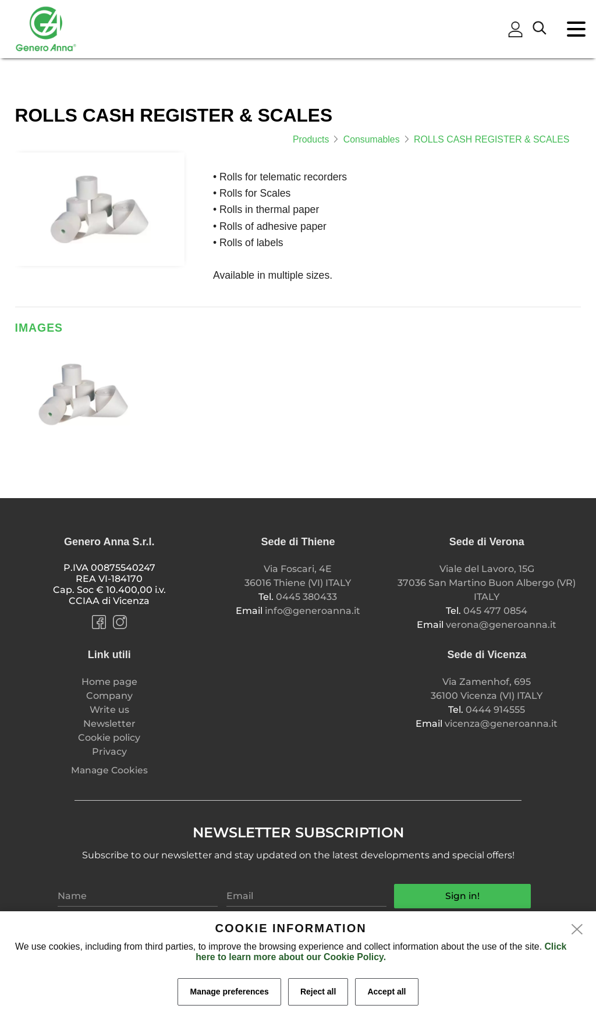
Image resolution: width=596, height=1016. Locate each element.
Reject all (318, 991)
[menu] (581, 34)
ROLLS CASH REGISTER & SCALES (491, 139)
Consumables (371, 139)
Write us (109, 709)
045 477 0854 (495, 610)
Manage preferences (229, 991)
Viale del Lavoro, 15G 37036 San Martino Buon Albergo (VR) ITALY (487, 582)
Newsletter (109, 723)
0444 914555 (495, 709)
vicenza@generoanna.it (501, 723)
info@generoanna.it (312, 610)
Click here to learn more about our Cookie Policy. (381, 952)
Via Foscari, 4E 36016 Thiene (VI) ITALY (297, 575)
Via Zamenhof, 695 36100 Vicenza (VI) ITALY (486, 688)
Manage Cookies (109, 770)
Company (109, 695)
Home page (109, 681)
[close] (577, 930)
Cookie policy (109, 737)
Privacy (109, 751)
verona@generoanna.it (501, 624)
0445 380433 (306, 596)
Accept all (386, 991)
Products (311, 139)
